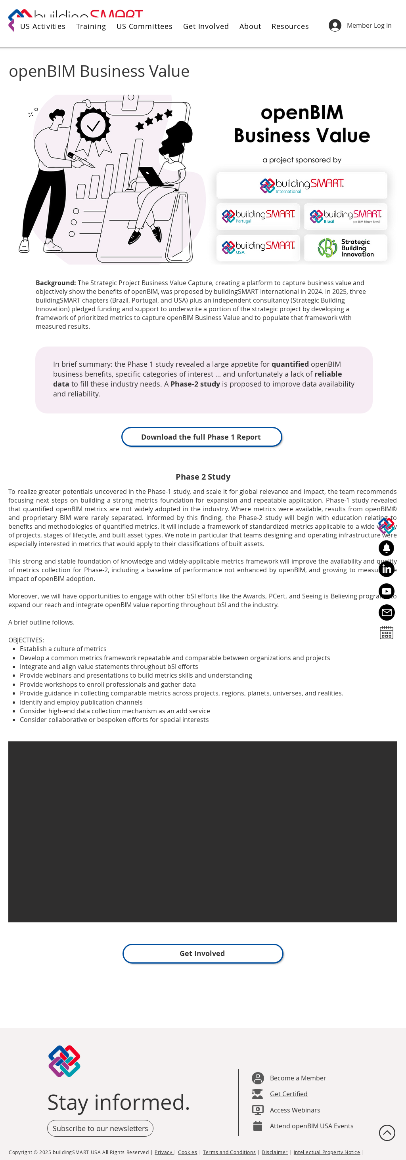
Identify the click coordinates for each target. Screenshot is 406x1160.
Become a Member (298, 1078)
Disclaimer (275, 1152)
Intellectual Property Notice (327, 1152)
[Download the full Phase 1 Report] (201, 437)
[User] (258, 1078)
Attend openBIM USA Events (312, 1126)
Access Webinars (295, 1110)
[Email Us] (387, 612)
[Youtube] (387, 591)
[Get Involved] (203, 954)
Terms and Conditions (229, 1152)
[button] (42, 26)
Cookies (187, 1152)
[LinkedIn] (387, 569)
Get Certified (289, 1094)
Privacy (164, 1152)
